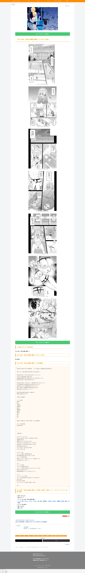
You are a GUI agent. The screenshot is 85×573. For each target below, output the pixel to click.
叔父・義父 (40, 501)
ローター (30, 501)
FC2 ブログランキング (38, 553)
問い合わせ (49, 565)
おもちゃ (26, 501)
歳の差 (62, 501)
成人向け (54, 501)
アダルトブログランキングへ (39, 555)
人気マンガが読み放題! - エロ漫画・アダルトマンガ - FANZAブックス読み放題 (31, 521)
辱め (23, 501)
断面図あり (45, 501)
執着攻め (35, 535)
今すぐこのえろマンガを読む (42, 33)
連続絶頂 (58, 501)
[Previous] (1, 571)
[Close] (6, 572)
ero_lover (26, 527)
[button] (56, 540)
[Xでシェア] (28, 540)
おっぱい (35, 501)
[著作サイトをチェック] (24, 531)
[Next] (4, 571)
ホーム (35, 565)
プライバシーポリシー (42, 565)
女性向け (50, 501)
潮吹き (66, 501)
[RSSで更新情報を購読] (27, 531)
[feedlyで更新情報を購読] (26, 531)
